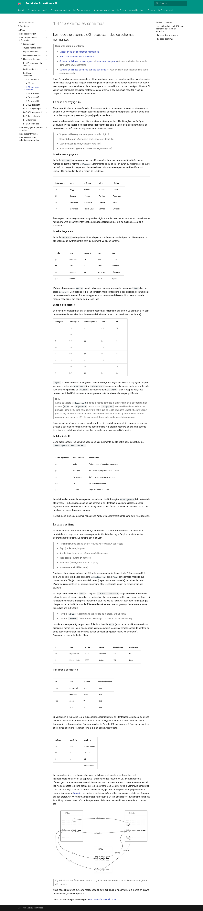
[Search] (170, 3)
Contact (151, 10)
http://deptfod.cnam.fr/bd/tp (103, 899)
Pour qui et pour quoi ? (37, 10)
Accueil (21, 10)
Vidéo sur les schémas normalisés (76, 56)
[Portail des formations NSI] (19, 3)
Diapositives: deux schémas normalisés (79, 51)
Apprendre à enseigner (104, 10)
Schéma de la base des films (73, 69)
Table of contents (164, 22)
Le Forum (121, 10)
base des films (98, 69)
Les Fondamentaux (81, 10)
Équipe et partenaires (60, 10)
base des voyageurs (107, 61)
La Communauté (165, 10)
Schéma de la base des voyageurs (76, 61)
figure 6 (76, 793)
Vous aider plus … (136, 10)
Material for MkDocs (35, 908)
